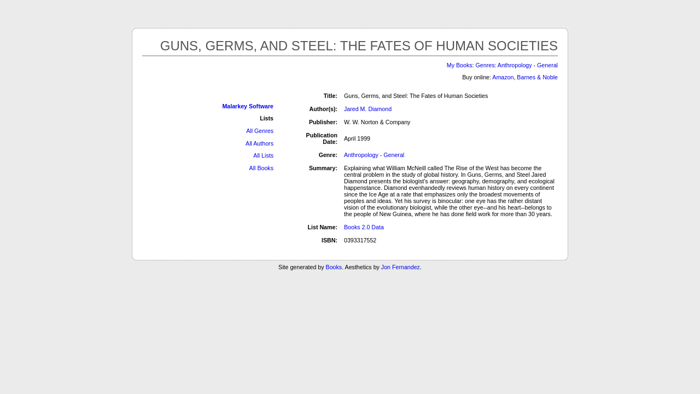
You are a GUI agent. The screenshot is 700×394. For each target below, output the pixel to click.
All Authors (259, 143)
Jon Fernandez (400, 267)
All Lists (263, 155)
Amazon (503, 77)
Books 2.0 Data (364, 227)
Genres (485, 65)
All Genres (259, 131)
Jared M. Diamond (368, 109)
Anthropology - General (528, 65)
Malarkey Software (247, 106)
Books (334, 267)
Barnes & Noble (537, 77)
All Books (261, 168)
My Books (459, 65)
